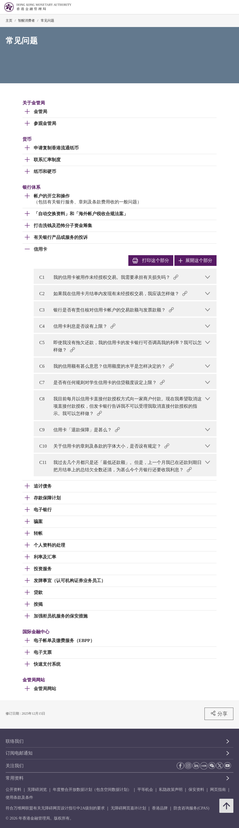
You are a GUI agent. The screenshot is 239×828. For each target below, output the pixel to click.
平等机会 (145, 789)
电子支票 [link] (43, 652)
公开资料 (13, 789)
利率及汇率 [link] (45, 557)
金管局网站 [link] (45, 688)
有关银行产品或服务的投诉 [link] (61, 237)
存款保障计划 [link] (47, 497)
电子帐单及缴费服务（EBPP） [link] (64, 640)
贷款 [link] (38, 592)
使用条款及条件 (19, 797)
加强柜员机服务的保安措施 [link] (61, 616)
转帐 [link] (38, 533)
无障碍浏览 (37, 789)
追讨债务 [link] (43, 486)
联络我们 (15, 741)
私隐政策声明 (171, 789)
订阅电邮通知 (19, 753)
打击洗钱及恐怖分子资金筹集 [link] (63, 225)
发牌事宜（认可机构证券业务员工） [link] (70, 580)
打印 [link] (151, 261)
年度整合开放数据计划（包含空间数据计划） (92, 789)
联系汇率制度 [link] (47, 159)
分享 (218, 713)
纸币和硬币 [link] (45, 171)
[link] (220, 7)
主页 (9, 21)
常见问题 (47, 21)
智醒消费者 (26, 21)
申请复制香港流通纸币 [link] (56, 147)
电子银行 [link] (43, 509)
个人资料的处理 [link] (49, 545)
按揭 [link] (38, 604)
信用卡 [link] (40, 249)
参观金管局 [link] (45, 123)
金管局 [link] (40, 111)
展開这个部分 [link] (195, 260)
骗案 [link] (38, 521)
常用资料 (15, 778)
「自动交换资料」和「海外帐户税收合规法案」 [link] (81, 213)
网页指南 (218, 789)
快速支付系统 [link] (47, 664)
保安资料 (196, 789)
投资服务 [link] (43, 568)
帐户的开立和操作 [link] (52, 196)
